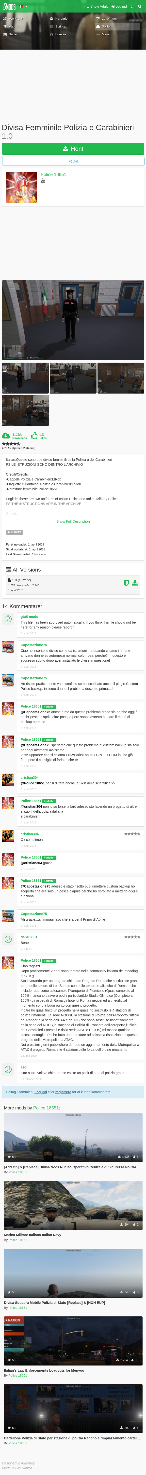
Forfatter (49, 706)
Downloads (19, 438)
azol (24, 1067)
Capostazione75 (34, 645)
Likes (43, 438)
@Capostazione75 (35, 712)
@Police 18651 (33, 783)
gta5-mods (29, 617)
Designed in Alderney (18, 1463)
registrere (63, 1092)
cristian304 (30, 777)
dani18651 (29, 937)
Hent (73, 148)
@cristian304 (31, 806)
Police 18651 (53, 174)
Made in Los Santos (17, 1468)
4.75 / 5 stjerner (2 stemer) (18, 448)
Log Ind (40, 1092)
